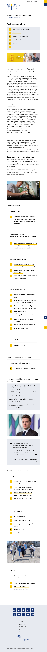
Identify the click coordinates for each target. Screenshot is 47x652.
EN (36, 1)
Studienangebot (26, 15)
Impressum (21, 623)
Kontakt (21, 621)
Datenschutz (22, 624)
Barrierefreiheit (22, 626)
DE (34, 1)
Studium (17, 15)
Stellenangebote (23, 628)
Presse (20, 629)
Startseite (10, 15)
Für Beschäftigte (28, 1)
